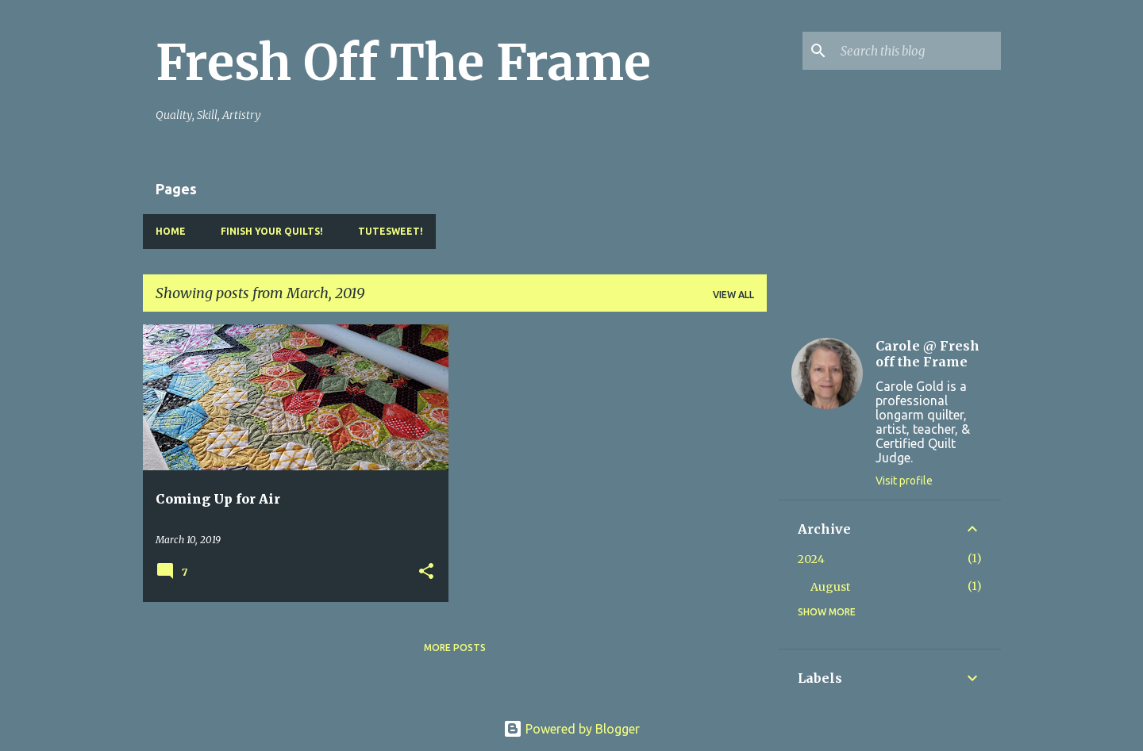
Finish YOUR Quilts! (272, 231)
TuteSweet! (390, 231)
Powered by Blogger (571, 729)
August (830, 587)
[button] (426, 572)
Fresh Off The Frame (403, 63)
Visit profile (904, 480)
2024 (811, 559)
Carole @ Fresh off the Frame (927, 354)
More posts (455, 647)
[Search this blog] (917, 51)
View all (733, 294)
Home (171, 231)
